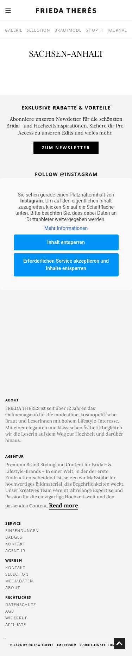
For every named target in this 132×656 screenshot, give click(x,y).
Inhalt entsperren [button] (66, 242)
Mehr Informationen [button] (66, 228)
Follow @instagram (66, 174)
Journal (117, 30)
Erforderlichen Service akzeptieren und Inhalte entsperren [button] (66, 264)
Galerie (14, 30)
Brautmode (68, 30)
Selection (38, 30)
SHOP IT (94, 30)
